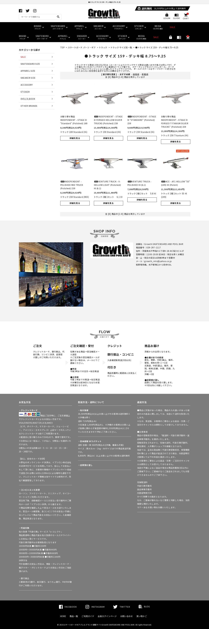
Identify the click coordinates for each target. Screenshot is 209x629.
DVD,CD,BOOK (28, 98)
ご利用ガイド (88, 616)
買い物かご (141, 616)
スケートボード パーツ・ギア (82, 47)
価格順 (136, 74)
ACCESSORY (27, 84)
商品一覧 (74, 616)
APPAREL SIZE (28, 70)
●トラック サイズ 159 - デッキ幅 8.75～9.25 (156, 47)
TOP (62, 47)
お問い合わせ (126, 616)
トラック (103, 47)
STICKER (25, 91)
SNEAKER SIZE (28, 77)
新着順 (145, 74)
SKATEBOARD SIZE (30, 63)
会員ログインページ (107, 616)
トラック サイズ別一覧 (121, 47)
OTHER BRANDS (29, 105)
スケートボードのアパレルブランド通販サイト (83, 624)
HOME (63, 616)
